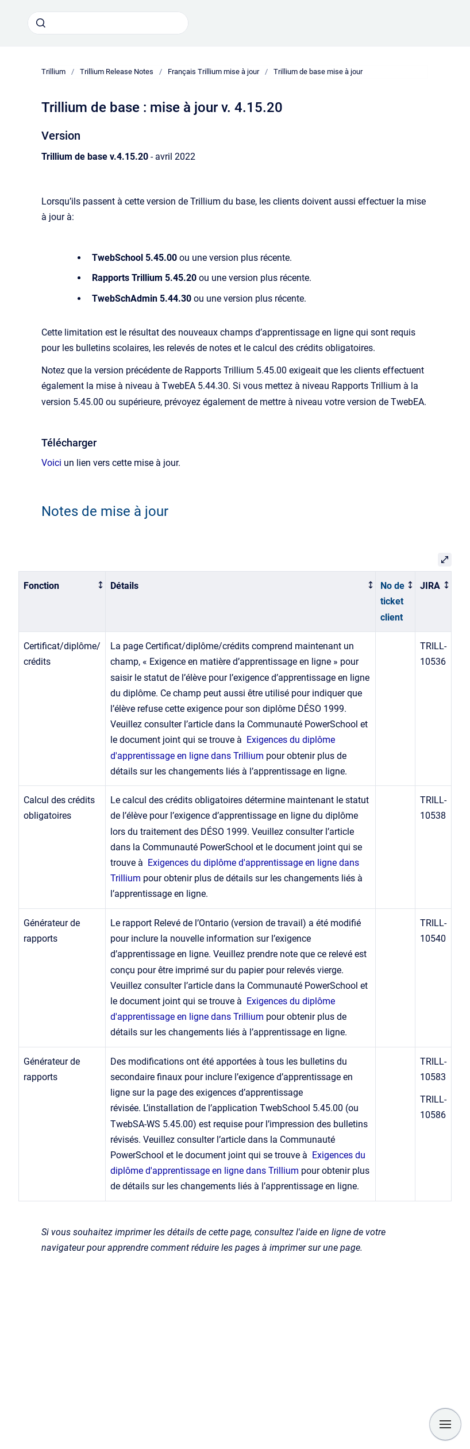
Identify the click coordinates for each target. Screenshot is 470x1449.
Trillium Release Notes (116, 71)
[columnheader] (62, 602)
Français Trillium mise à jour (213, 71)
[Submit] (41, 23)
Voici (51, 462)
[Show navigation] (445, 1424)
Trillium (53, 71)
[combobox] (108, 23)
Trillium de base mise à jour (318, 71)
